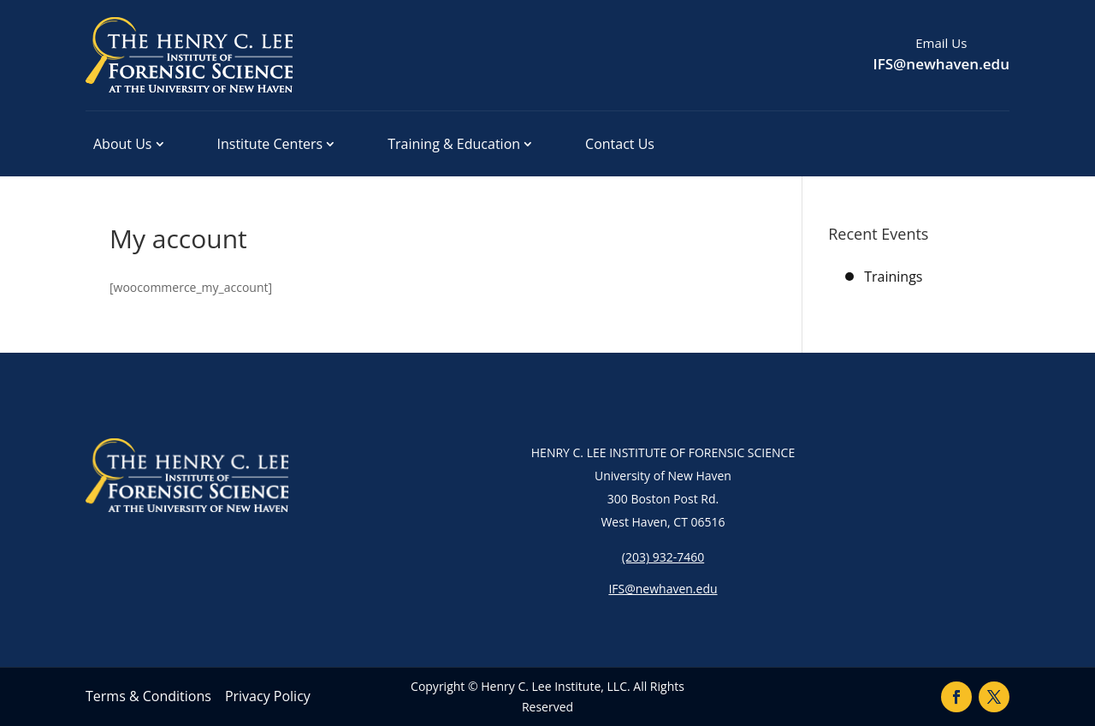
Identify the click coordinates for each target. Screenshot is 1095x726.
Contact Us (619, 143)
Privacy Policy (268, 696)
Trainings (893, 276)
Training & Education (454, 143)
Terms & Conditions (148, 696)
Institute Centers (270, 143)
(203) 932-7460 (663, 557)
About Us (122, 143)
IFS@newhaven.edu (941, 64)
